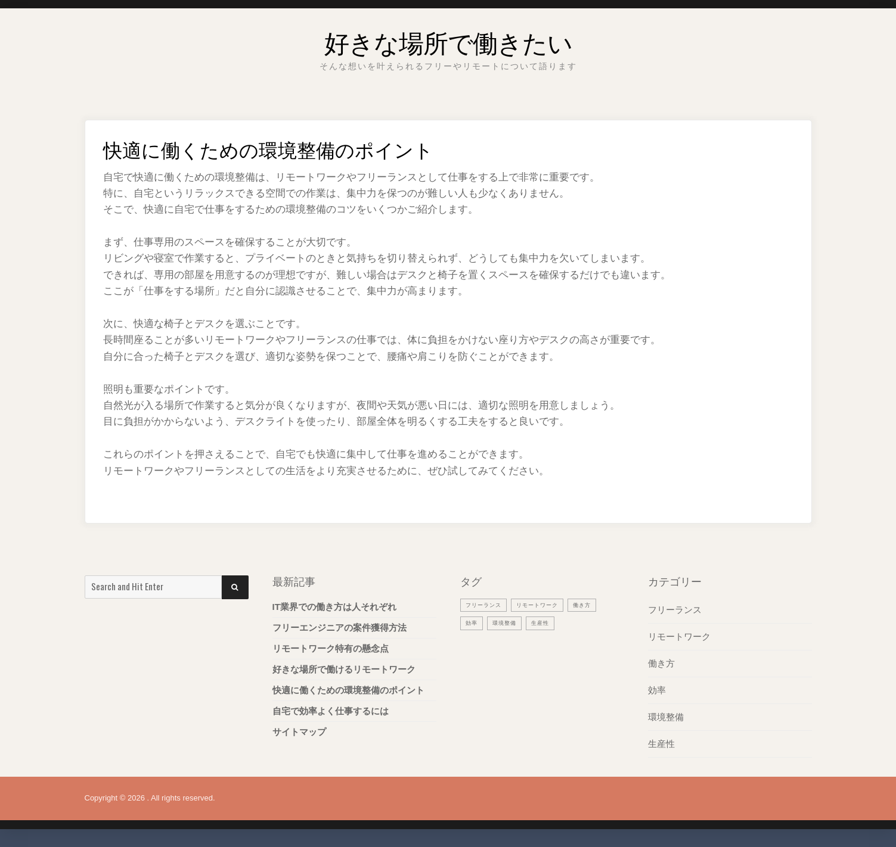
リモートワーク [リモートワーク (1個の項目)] (548, 604)
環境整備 (666, 717)
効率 (657, 690)
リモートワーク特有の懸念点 (330, 648)
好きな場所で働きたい (448, 38)
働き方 (661, 663)
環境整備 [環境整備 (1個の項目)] (509, 623)
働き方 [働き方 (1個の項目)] (599, 604)
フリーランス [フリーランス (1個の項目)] (487, 604)
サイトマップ (299, 732)
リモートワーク (679, 636)
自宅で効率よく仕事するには (330, 711)
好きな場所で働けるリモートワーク (344, 669)
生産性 (661, 744)
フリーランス (675, 610)
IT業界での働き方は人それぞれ (334, 607)
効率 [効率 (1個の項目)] (473, 623)
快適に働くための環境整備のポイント (348, 690)
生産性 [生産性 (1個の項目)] (549, 623)
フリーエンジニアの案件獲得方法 (339, 627)
